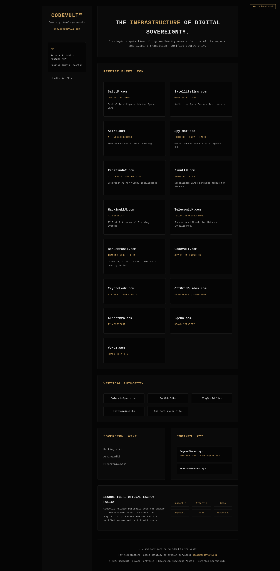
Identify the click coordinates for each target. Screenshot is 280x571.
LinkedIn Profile (60, 78)
